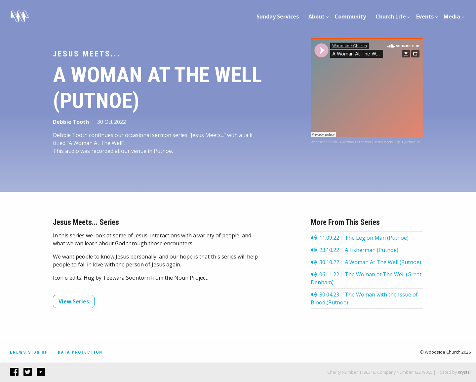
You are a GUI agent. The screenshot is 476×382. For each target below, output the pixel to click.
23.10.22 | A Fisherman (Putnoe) (354, 250)
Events (425, 16)
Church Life (391, 16)
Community (350, 16)
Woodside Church (324, 142)
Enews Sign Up (29, 352)
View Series (74, 301)
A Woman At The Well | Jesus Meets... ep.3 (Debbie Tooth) (382, 142)
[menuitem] (278, 16)
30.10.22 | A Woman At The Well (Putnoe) (366, 262)
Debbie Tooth (71, 121)
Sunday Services (278, 16)
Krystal (464, 372)
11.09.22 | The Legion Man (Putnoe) (360, 237)
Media (452, 16)
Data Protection (80, 352)
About (316, 16)
